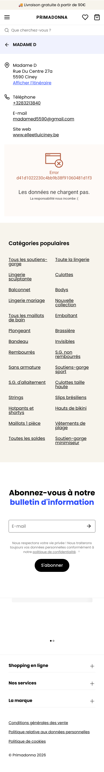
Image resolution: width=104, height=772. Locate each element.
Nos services (52, 683)
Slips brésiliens (71, 397)
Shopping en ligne (52, 665)
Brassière (65, 331)
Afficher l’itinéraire (32, 83)
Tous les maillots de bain (26, 317)
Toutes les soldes (27, 438)
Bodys (61, 290)
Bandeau (18, 341)
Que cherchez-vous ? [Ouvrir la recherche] (27, 30)
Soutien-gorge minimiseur (71, 440)
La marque (52, 700)
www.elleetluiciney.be (36, 135)
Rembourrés (22, 352)
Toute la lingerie (72, 259)
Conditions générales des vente (38, 722)
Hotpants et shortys (21, 410)
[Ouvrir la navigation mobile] (7, 17)
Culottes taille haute (70, 384)
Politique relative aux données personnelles (49, 732)
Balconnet (19, 290)
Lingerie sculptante (20, 277)
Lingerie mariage (27, 300)
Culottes (64, 275)
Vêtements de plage (70, 425)
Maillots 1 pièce (25, 423)
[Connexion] (85, 17)
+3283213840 (27, 103)
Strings (16, 397)
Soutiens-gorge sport (72, 369)
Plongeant (19, 331)
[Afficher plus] (79, 552)
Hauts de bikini (71, 408)
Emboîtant (66, 315)
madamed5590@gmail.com (43, 119)
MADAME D (20, 44)
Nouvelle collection (65, 302)
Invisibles (65, 341)
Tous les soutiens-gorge (28, 261)
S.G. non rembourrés (68, 354)
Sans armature (25, 367)
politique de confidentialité (54, 552)
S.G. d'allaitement (27, 382)
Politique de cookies (27, 741)
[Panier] (97, 17)
